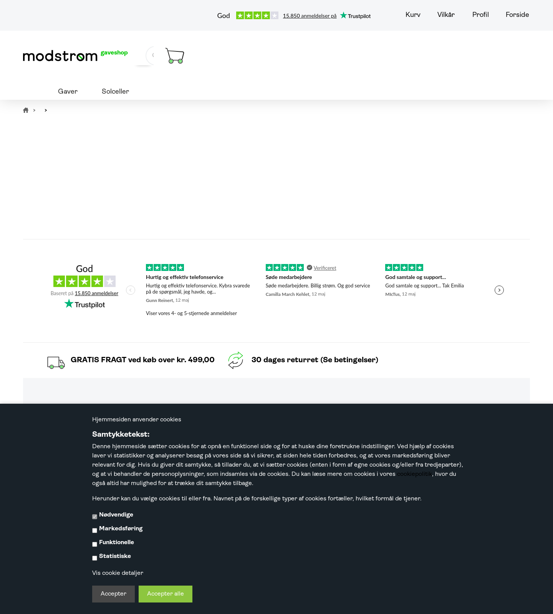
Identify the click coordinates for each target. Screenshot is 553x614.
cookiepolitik (414, 474)
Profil (480, 15)
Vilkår (446, 15)
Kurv (413, 15)
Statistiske (115, 556)
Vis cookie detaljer (117, 573)
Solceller (115, 92)
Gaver (68, 92)
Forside (517, 15)
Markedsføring (120, 529)
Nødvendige (116, 515)
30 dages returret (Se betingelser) (315, 360)
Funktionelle (116, 543)
